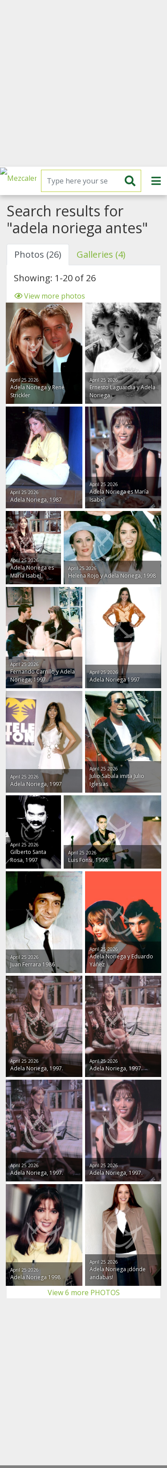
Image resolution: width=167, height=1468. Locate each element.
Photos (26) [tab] (37, 254)
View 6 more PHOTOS (84, 1292)
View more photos (49, 296)
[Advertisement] (83, 83)
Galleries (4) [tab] (101, 254)
